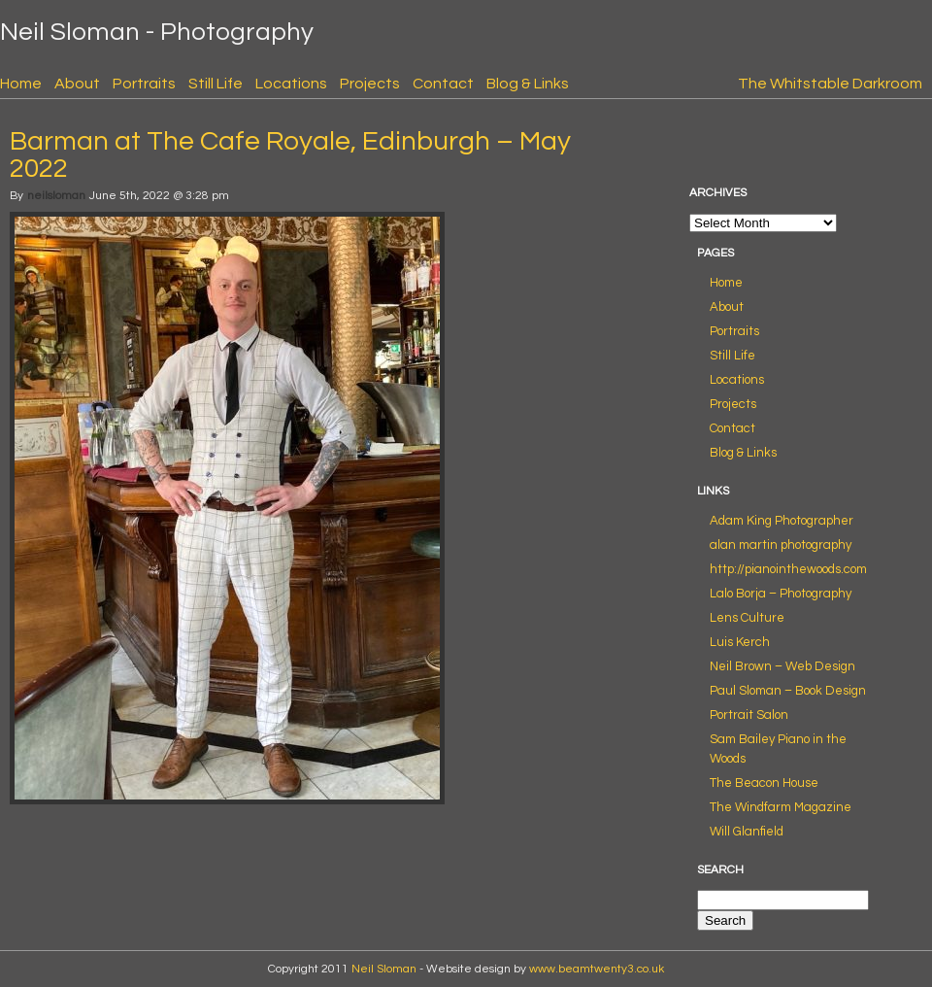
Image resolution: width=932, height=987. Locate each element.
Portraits (144, 83)
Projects (370, 83)
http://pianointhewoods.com (788, 569)
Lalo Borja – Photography (780, 593)
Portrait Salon (749, 715)
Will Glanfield (746, 831)
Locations (291, 83)
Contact (443, 83)
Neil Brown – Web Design (782, 666)
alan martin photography (780, 545)
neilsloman (56, 195)
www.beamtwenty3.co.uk (596, 969)
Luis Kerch (740, 642)
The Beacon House (764, 783)
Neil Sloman (383, 969)
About (77, 83)
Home (21, 83)
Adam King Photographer (781, 521)
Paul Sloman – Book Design (788, 691)
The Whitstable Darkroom (830, 83)
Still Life (215, 83)
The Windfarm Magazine (780, 807)
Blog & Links (527, 83)
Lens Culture (747, 618)
